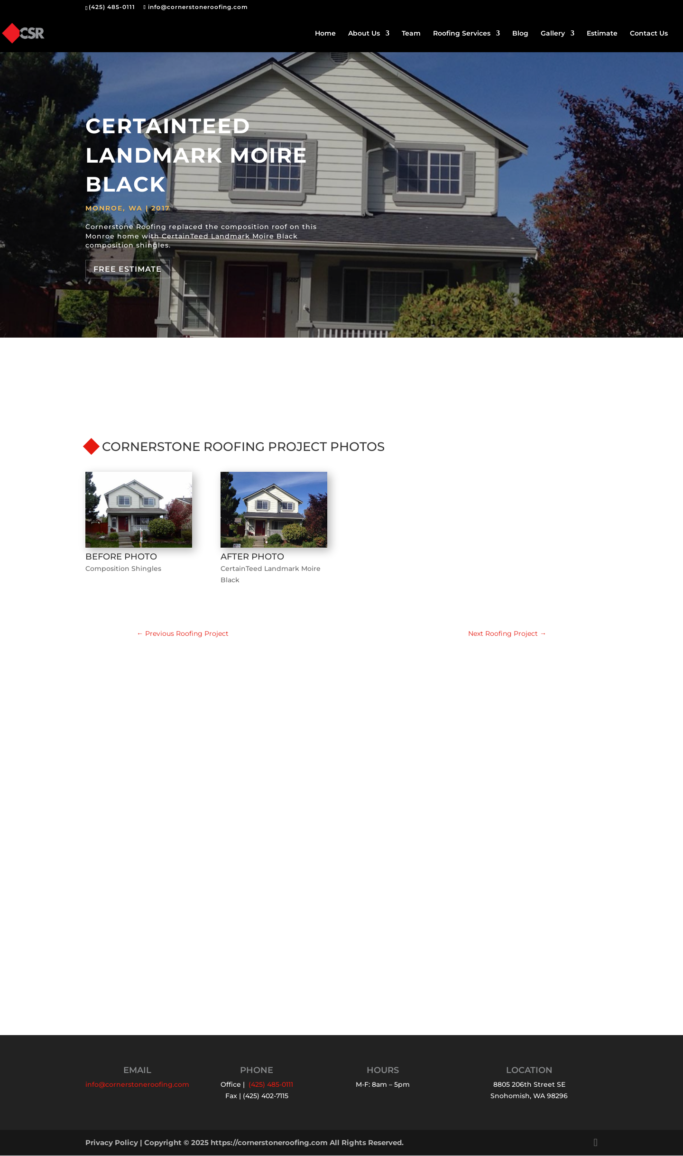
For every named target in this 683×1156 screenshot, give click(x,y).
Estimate (602, 33)
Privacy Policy (111, 1142)
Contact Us (649, 33)
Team (411, 33)
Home (325, 33)
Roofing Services (461, 33)
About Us (364, 33)
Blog (520, 33)
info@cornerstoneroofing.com (137, 1085)
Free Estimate (127, 269)
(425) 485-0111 (112, 6)
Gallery (553, 33)
